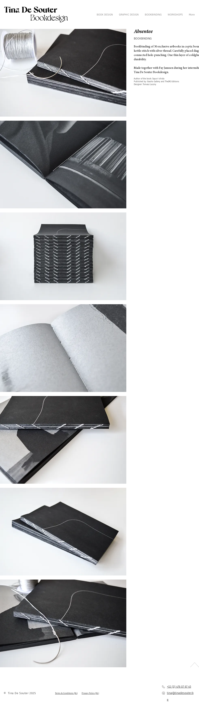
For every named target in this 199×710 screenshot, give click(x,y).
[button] (66, 693)
